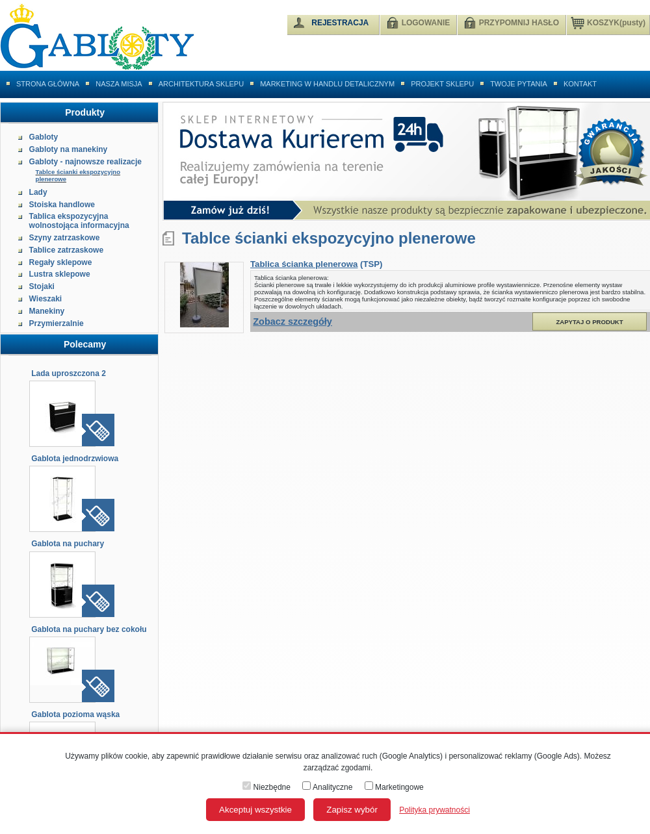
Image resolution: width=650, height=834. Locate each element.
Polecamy (85, 344)
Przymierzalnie (56, 323)
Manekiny (47, 311)
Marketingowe (394, 787)
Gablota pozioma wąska (75, 714)
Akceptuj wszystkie (255, 810)
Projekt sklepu (442, 84)
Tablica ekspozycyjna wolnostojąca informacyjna (79, 221)
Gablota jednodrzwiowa (74, 458)
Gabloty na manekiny (68, 149)
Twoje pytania (518, 84)
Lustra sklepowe (59, 274)
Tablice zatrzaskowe (66, 250)
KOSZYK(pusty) (608, 22)
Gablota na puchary (67, 543)
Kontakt (580, 84)
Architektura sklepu (201, 84)
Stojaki (42, 286)
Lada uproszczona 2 (68, 373)
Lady (38, 192)
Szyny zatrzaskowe (64, 237)
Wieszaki (45, 298)
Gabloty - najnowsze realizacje (85, 161)
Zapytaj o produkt (589, 321)
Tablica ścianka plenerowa (304, 264)
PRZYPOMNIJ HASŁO (519, 22)
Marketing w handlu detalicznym (327, 84)
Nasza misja (119, 84)
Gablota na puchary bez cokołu (88, 629)
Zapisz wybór (352, 810)
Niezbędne (266, 787)
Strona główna (47, 84)
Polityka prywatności (434, 810)
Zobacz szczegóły (292, 321)
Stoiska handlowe (62, 204)
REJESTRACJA (340, 22)
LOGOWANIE (426, 22)
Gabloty (43, 137)
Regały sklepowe (60, 262)
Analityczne (327, 787)
